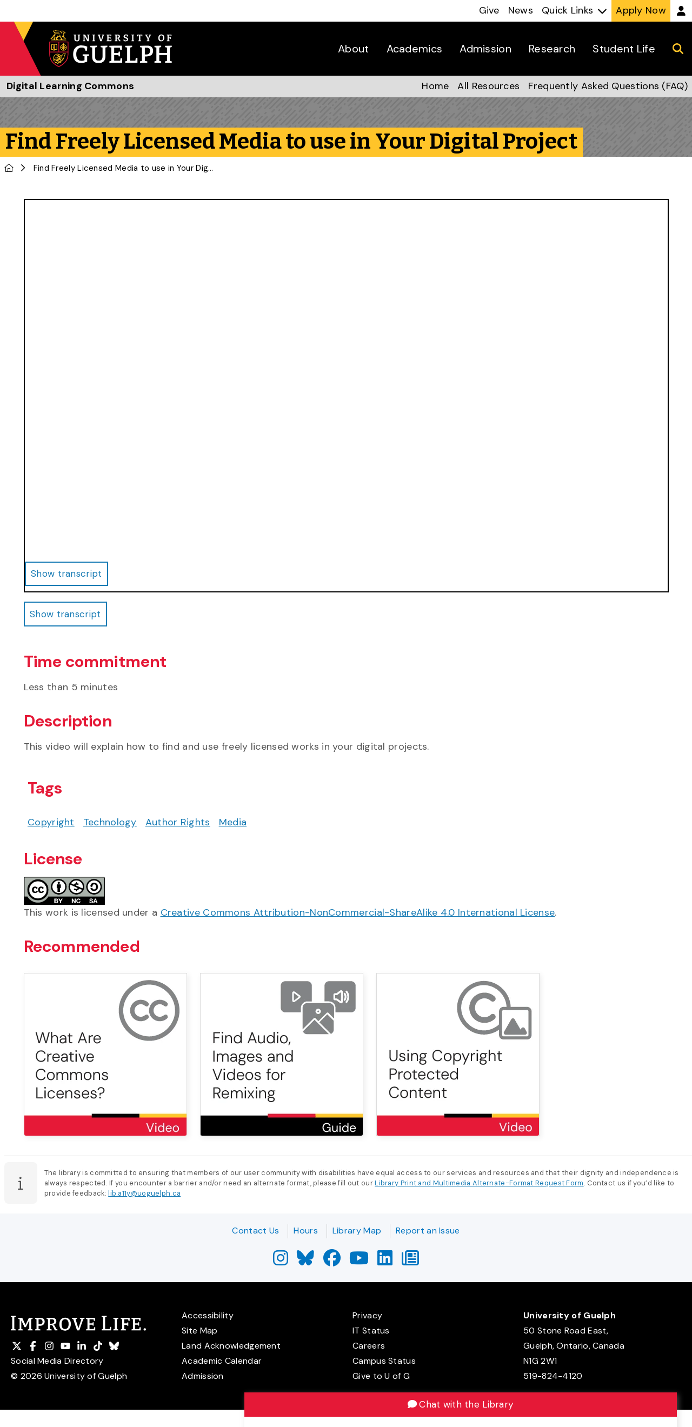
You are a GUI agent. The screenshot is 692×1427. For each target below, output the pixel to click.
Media (233, 825)
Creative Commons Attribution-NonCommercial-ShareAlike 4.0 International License (358, 915)
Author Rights (177, 825)
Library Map (356, 1230)
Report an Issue (428, 1230)
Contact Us (255, 1230)
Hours (306, 1230)
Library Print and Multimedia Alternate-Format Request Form (479, 1186)
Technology (110, 825)
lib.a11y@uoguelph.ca (144, 1196)
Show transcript (68, 616)
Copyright (51, 825)
